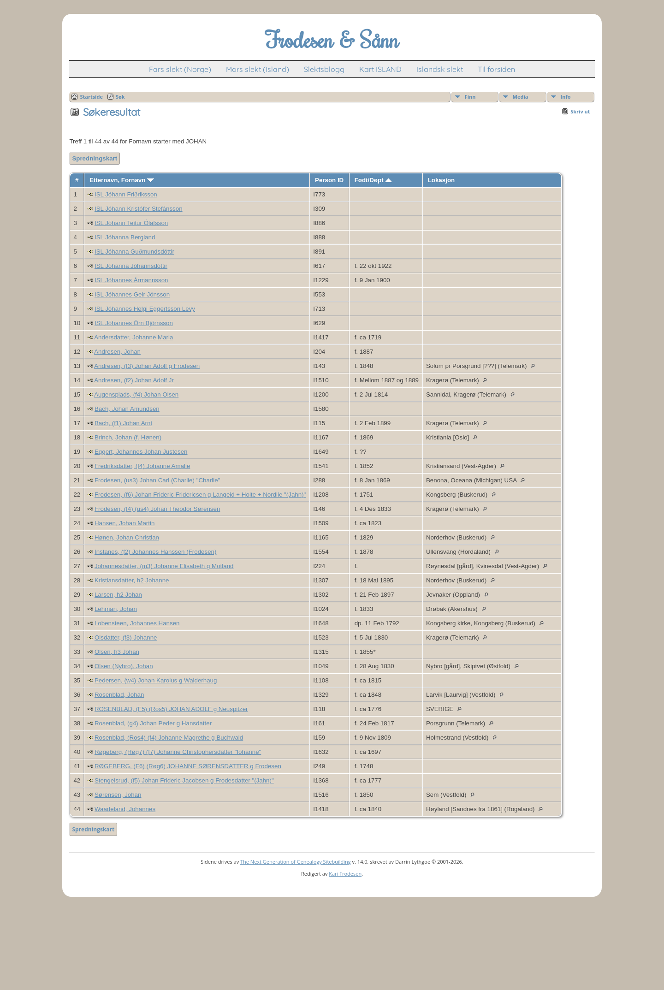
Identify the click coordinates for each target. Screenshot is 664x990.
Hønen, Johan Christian (127, 537)
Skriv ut (580, 111)
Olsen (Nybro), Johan (124, 666)
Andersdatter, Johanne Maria (133, 337)
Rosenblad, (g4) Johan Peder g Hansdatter (153, 723)
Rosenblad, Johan (119, 694)
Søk (120, 96)
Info (566, 96)
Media (520, 96)
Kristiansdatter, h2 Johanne (132, 580)
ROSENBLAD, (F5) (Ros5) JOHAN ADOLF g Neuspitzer (171, 708)
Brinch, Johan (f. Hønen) (128, 437)
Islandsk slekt (439, 69)
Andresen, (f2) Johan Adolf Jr (134, 380)
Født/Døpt (373, 180)
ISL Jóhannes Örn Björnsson (134, 323)
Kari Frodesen (345, 873)
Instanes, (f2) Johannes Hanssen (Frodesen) (155, 551)
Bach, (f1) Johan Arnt (123, 423)
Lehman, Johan (116, 608)
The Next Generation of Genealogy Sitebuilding (295, 861)
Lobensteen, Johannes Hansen (137, 623)
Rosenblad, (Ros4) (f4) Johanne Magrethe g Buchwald (169, 737)
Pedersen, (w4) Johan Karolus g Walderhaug (156, 680)
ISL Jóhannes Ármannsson (131, 280)
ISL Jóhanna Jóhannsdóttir (131, 265)
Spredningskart (94, 158)
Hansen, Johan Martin (124, 523)
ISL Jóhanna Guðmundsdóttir (134, 251)
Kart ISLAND (380, 69)
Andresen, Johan (117, 351)
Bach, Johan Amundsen (127, 408)
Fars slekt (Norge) (180, 69)
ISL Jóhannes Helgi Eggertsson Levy (145, 308)
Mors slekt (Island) (257, 69)
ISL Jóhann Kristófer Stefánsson (139, 208)
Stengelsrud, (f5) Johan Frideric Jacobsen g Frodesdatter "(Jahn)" (184, 780)
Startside (91, 96)
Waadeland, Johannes (125, 809)
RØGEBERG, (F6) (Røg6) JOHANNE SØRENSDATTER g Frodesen (188, 766)
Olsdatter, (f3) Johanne (126, 637)
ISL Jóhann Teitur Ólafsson (131, 222)
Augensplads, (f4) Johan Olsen (136, 394)
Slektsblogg (324, 69)
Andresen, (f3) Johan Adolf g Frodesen (147, 365)
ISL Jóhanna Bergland (125, 237)
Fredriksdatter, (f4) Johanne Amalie (142, 465)
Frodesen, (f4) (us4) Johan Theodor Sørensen (157, 508)
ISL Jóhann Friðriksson (126, 194)
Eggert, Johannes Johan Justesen (141, 451)
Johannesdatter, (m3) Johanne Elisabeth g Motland (164, 566)
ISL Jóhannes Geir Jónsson (132, 294)
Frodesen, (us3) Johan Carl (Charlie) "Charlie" (157, 480)
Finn (470, 96)
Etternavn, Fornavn (121, 180)
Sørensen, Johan (118, 794)
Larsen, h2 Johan (118, 594)
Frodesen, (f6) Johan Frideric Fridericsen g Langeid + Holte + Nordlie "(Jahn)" (200, 494)
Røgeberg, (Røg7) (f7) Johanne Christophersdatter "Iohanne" (178, 751)
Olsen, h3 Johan (117, 651)
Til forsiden (496, 69)
